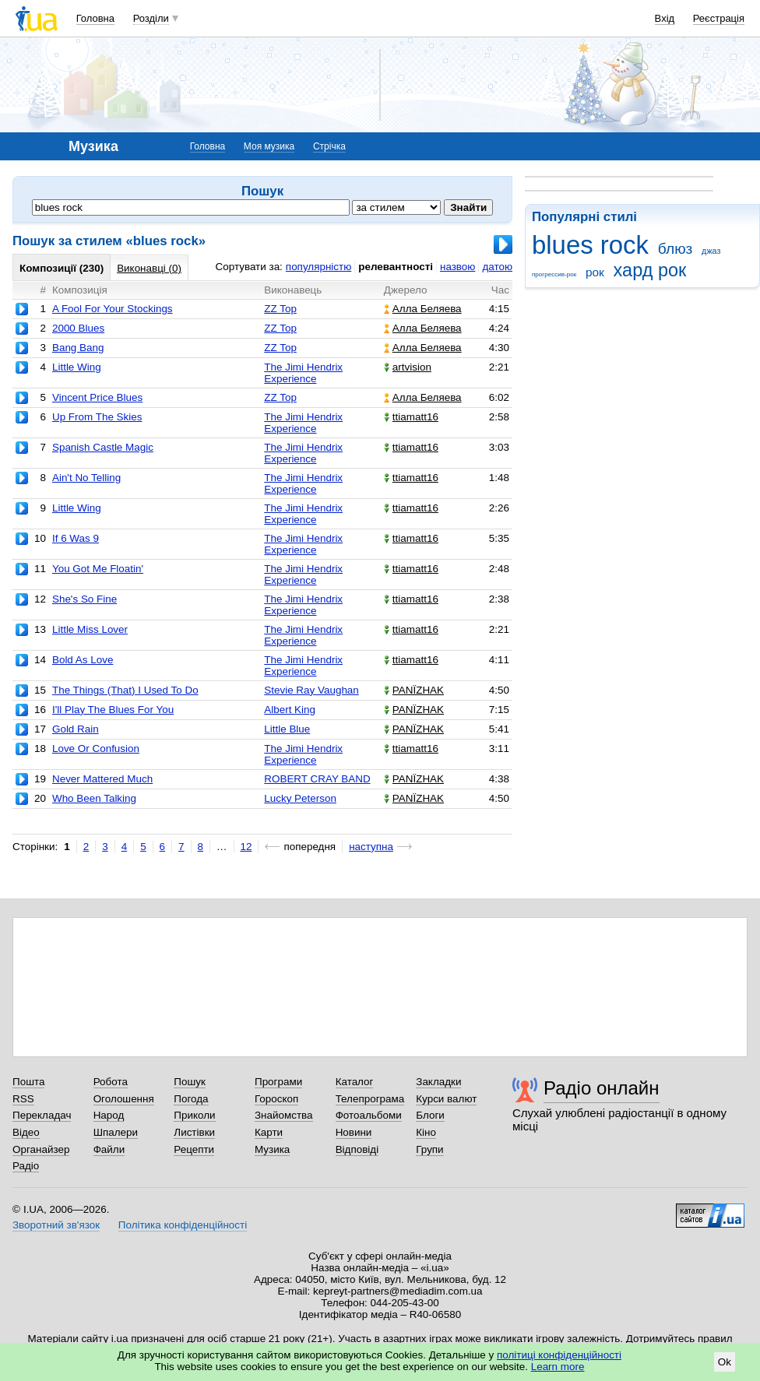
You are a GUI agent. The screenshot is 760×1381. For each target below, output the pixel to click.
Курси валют (446, 1099)
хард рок (650, 270)
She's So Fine (84, 599)
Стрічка (329, 146)
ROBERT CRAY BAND (317, 779)
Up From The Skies (97, 417)
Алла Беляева (423, 309)
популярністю (318, 266)
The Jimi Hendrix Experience (303, 373)
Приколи (194, 1115)
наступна (371, 846)
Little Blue (287, 729)
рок (595, 272)
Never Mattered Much (102, 779)
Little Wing (76, 367)
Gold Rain (75, 729)
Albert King (289, 709)
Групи (429, 1149)
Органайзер (40, 1149)
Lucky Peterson (300, 798)
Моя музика (269, 146)
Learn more (558, 1366)
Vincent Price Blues (97, 397)
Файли (109, 1149)
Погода (191, 1099)
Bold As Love (82, 660)
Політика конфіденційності (182, 1225)
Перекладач (41, 1115)
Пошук (190, 1082)
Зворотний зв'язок (56, 1225)
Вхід (665, 18)
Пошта (28, 1082)
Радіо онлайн (602, 1087)
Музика (272, 1149)
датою (497, 266)
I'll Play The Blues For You (113, 709)
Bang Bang (78, 347)
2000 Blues (78, 328)
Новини (354, 1132)
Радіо (25, 1166)
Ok (724, 1362)
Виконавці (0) (149, 268)
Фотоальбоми (369, 1115)
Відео (26, 1132)
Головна (95, 18)
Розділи (151, 18)
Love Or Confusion (95, 748)
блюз (675, 249)
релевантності (395, 266)
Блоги (430, 1115)
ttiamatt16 (411, 417)
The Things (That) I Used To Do (125, 690)
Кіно (426, 1132)
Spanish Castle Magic (102, 447)
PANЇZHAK (414, 690)
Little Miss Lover (90, 629)
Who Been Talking (94, 798)
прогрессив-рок (554, 274)
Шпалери (115, 1132)
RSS (23, 1099)
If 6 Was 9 (75, 538)
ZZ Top (280, 309)
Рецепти (194, 1149)
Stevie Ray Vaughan (311, 690)
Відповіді (357, 1149)
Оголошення (123, 1099)
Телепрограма (370, 1099)
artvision (407, 367)
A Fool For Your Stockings (112, 309)
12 (246, 846)
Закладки (438, 1082)
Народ (109, 1115)
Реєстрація (718, 18)
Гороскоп (276, 1099)
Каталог (355, 1082)
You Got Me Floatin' (97, 569)
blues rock (590, 244)
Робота (110, 1082)
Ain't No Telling (86, 477)
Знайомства (284, 1115)
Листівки (194, 1132)
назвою (457, 266)
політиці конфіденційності (559, 1355)
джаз (711, 250)
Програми (278, 1082)
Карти (269, 1132)
